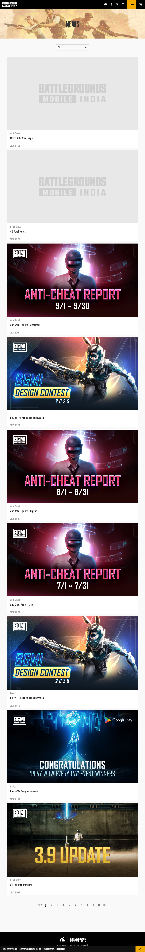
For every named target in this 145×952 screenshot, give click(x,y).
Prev (40, 904)
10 (99, 904)
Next (105, 904)
